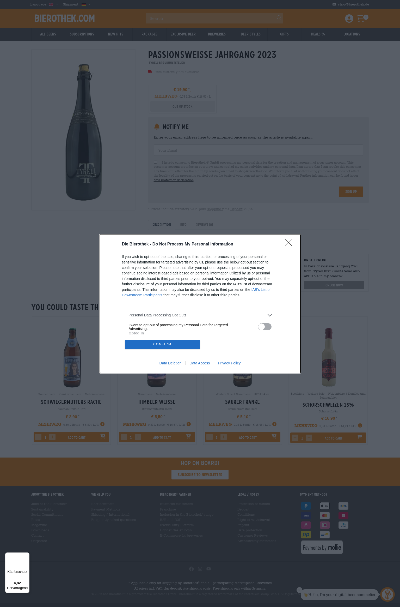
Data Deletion (170, 363)
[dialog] (200, 303)
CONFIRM (162, 344)
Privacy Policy (229, 363)
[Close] (290, 244)
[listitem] (200, 315)
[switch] (265, 326)
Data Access (199, 363)
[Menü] (26, 555)
